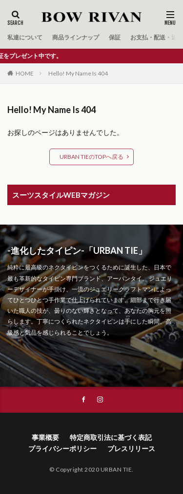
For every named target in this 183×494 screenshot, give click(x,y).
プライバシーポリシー (62, 448)
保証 (115, 37)
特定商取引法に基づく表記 (111, 437)
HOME (25, 73)
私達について (24, 37)
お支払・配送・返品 (156, 37)
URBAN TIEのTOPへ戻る (91, 156)
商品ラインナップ (75, 37)
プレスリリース (131, 448)
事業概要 (45, 437)
